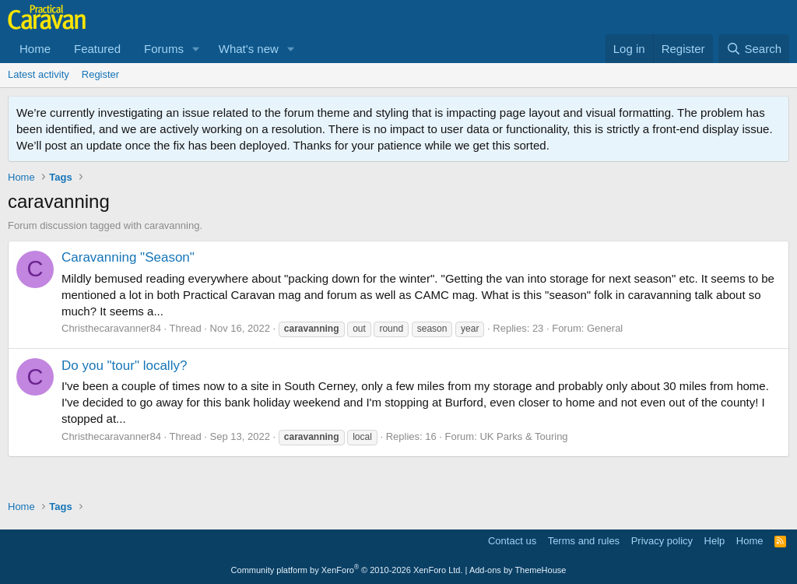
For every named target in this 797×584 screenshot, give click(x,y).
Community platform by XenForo (347, 570)
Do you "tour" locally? (124, 365)
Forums (164, 48)
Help (714, 541)
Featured (97, 48)
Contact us (512, 541)
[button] (196, 48)
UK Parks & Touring (523, 436)
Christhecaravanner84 (111, 328)
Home (35, 48)
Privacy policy (662, 541)
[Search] (753, 48)
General (605, 328)
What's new (249, 48)
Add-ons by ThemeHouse (518, 570)
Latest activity (38, 74)
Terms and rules (584, 541)
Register (100, 74)
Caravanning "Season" (128, 257)
